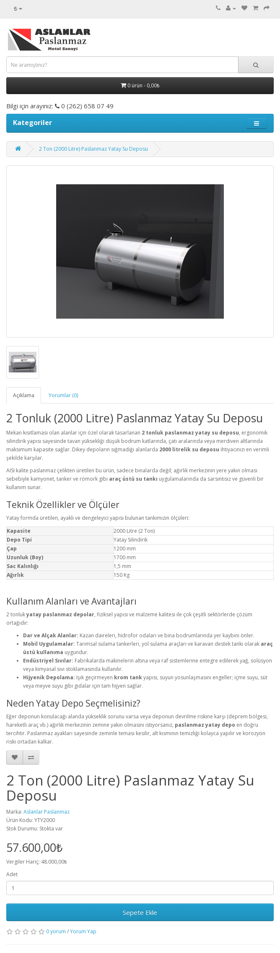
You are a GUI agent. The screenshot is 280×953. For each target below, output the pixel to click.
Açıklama (23, 395)
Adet (12, 874)
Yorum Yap (83, 931)
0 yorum (56, 931)
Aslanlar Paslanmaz (46, 811)
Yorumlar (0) (63, 395)
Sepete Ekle (140, 912)
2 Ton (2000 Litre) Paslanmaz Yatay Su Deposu (93, 148)
